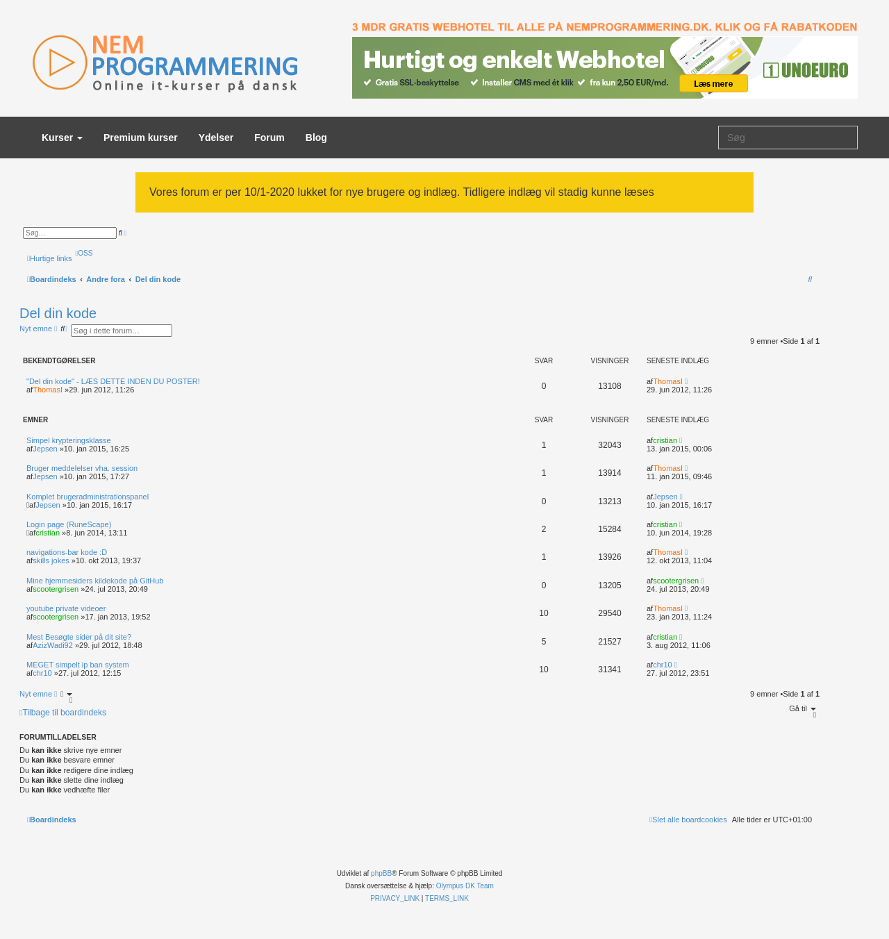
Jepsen (45, 448)
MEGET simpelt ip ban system (77, 664)
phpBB (381, 873)
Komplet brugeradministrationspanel (87, 496)
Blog (316, 137)
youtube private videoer (66, 608)
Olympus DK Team (465, 886)
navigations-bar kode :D (66, 552)
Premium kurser (140, 137)
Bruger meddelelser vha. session (82, 468)
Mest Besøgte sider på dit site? (78, 637)
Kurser (62, 137)
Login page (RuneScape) (68, 524)
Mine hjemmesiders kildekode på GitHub (94, 580)
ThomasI (48, 389)
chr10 (42, 673)
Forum (269, 137)
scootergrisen (55, 589)
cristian (665, 440)
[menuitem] (84, 253)
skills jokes (51, 560)
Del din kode (58, 313)
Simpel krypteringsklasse (68, 440)
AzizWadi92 (53, 645)
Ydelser (216, 137)
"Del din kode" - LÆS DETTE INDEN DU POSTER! (113, 381)
